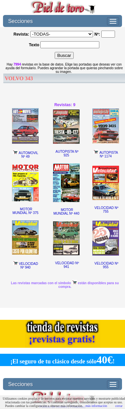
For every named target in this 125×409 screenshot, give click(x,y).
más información (96, 406)
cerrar (118, 406)
